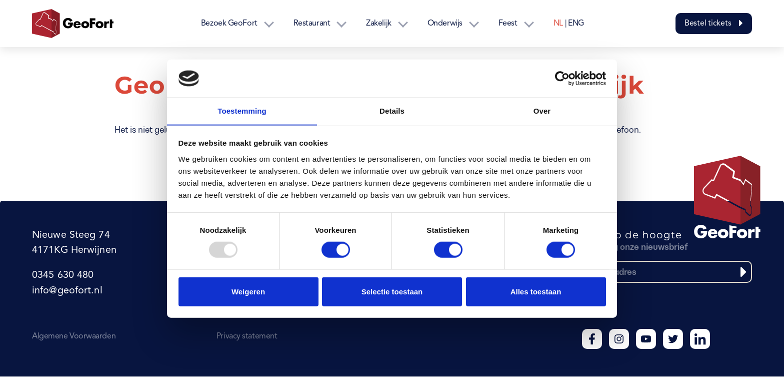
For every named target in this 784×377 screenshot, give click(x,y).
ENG (576, 24)
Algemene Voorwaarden (74, 337)
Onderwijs (445, 24)
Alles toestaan (536, 291)
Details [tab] (392, 111)
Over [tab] (542, 111)
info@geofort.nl (67, 291)
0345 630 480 (62, 276)
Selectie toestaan (392, 291)
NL (558, 24)
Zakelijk (378, 24)
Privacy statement (246, 337)
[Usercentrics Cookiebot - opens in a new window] (562, 78)
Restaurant (312, 24)
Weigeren (248, 291)
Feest (508, 24)
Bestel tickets (713, 24)
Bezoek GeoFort (229, 24)
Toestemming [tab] (242, 111)
